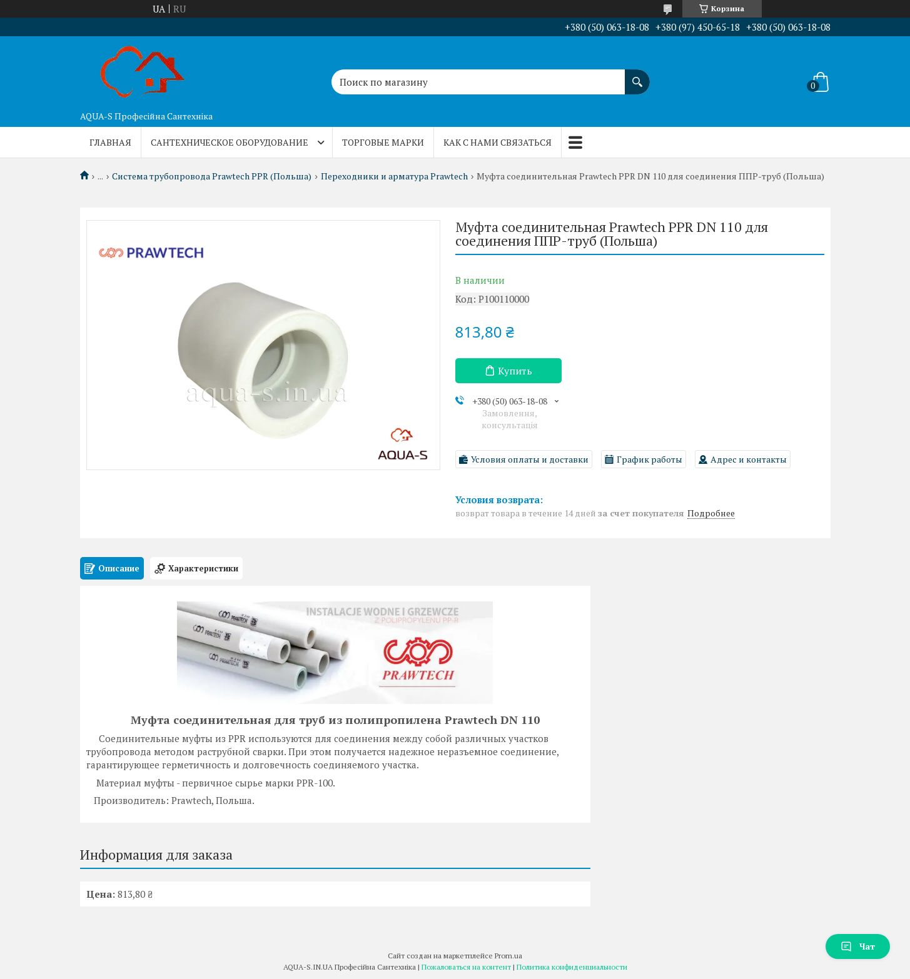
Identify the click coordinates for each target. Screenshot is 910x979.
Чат (858, 946)
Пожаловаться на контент (466, 966)
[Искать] (637, 75)
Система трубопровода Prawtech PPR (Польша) (211, 176)
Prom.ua (508, 955)
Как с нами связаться (497, 142)
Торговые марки (383, 142)
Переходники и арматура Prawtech (394, 176)
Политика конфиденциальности (572, 966)
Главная (110, 142)
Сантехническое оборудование (229, 142)
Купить (515, 371)
